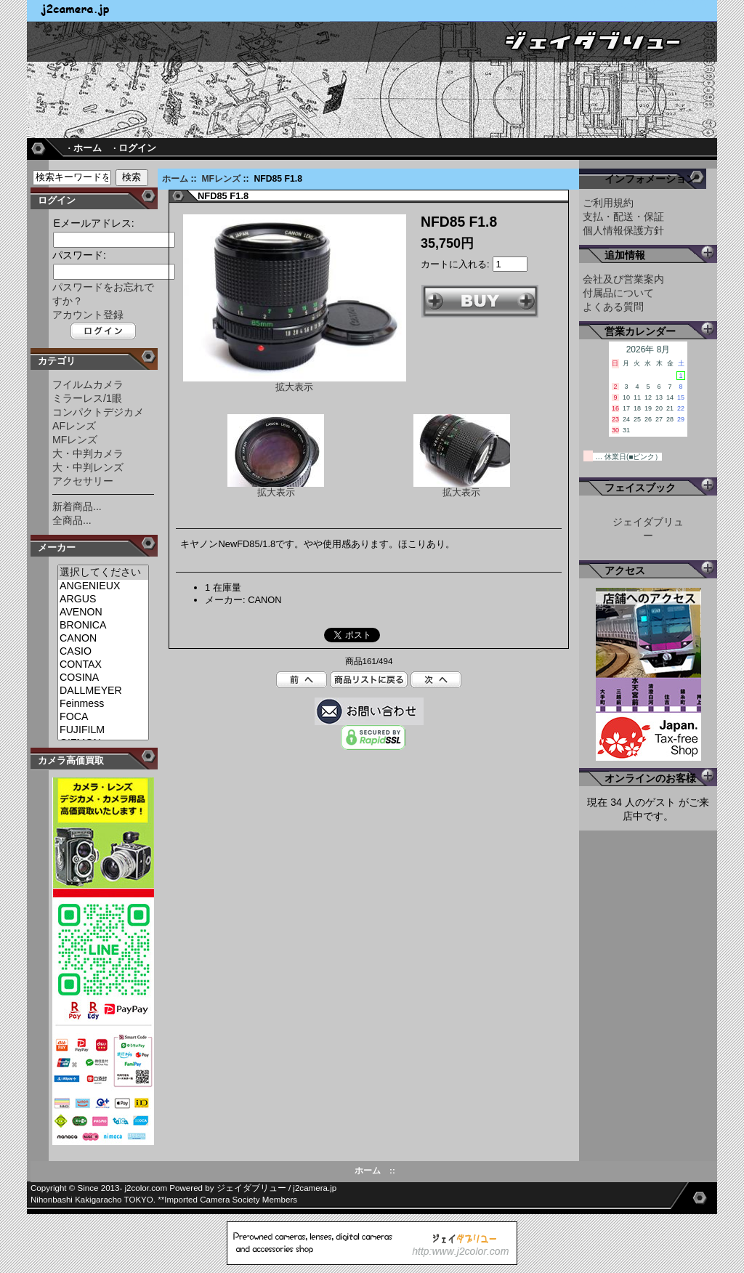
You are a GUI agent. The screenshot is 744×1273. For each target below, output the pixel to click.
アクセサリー (82, 481)
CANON (103, 638)
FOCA (103, 717)
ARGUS (103, 599)
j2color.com (146, 1188)
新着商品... (77, 506)
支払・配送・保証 (623, 216)
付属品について (618, 293)
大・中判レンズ (88, 467)
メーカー (57, 547)
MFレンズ (220, 179)
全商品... (72, 520)
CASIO (103, 651)
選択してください (103, 572)
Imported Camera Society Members (230, 1199)
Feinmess (103, 704)
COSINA (103, 677)
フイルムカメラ (88, 384)
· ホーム (84, 147)
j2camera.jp (314, 1188)
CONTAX (103, 664)
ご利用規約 (608, 203)
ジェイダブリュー (251, 1188)
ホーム (175, 179)
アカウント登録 (88, 314)
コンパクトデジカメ (98, 412)
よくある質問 (613, 306)
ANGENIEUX (103, 586)
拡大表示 (275, 488)
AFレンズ (74, 426)
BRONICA (103, 625)
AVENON (103, 612)
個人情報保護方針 (623, 230)
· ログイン (134, 147)
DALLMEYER (103, 691)
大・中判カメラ (88, 453)
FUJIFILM (103, 730)
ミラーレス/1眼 (87, 398)
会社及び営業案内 (623, 279)
